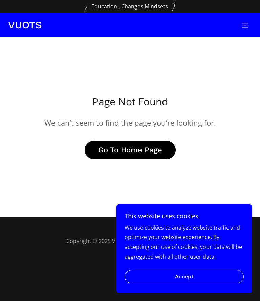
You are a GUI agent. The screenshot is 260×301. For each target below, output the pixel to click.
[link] (25, 26)
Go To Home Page (130, 150)
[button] (245, 25)
